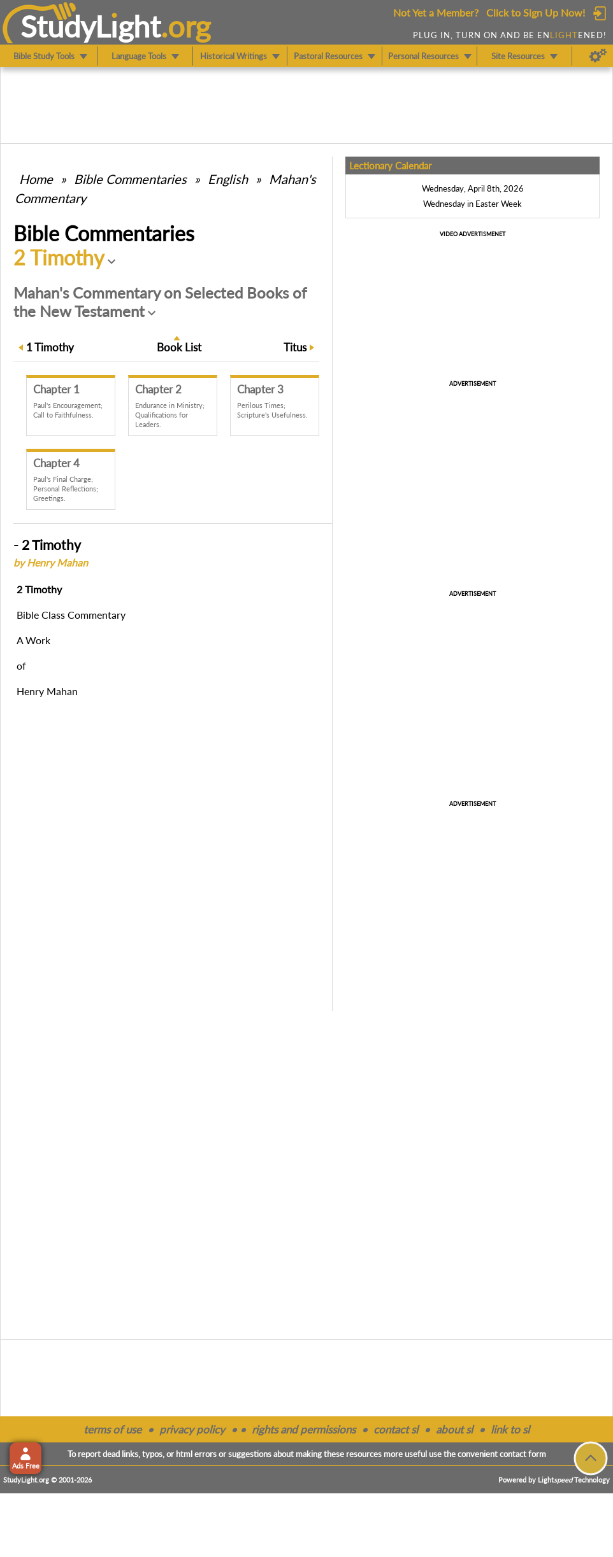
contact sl (395, 1429)
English (228, 179)
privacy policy (192, 1429)
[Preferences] (598, 56)
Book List (179, 347)
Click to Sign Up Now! (535, 12)
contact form (523, 1454)
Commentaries (130, 179)
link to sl (510, 1429)
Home (36, 179)
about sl (454, 1429)
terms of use (112, 1429)
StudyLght (90, 26)
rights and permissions (304, 1429)
